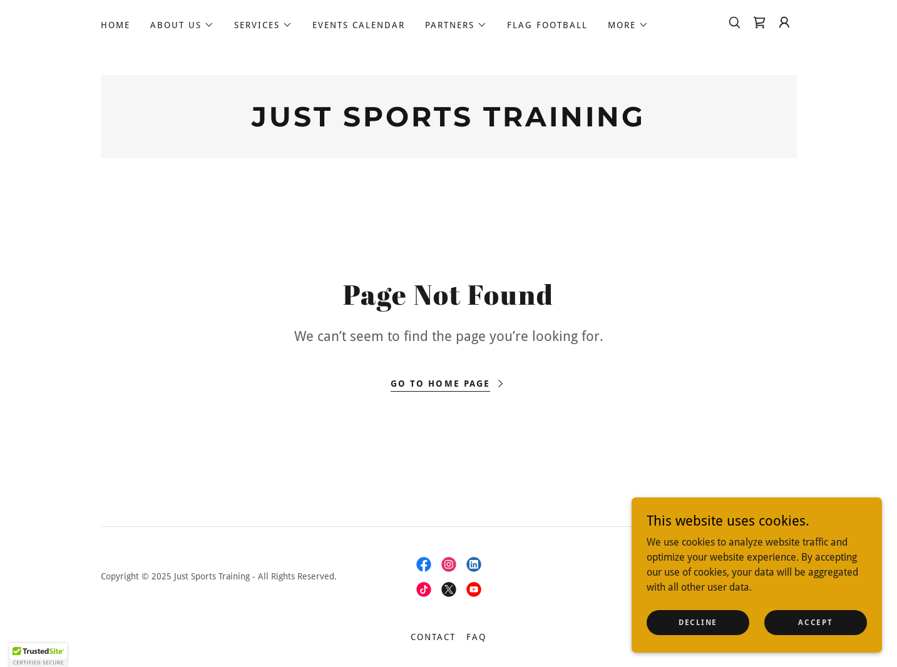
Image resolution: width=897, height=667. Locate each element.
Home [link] (115, 25)
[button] (182, 25)
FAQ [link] (476, 637)
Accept (815, 622)
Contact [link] (433, 637)
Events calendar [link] (358, 25)
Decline (698, 622)
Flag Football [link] (547, 25)
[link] (759, 22)
